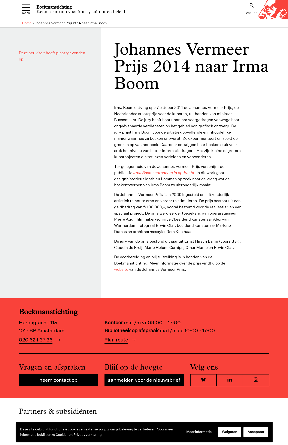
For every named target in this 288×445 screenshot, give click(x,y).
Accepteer (256, 432)
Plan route (116, 340)
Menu (26, 10)
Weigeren (229, 432)
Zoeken (252, 9)
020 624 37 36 (35, 340)
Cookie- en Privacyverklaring (79, 435)
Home (27, 23)
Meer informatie (199, 432)
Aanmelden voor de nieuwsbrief (144, 380)
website (121, 269)
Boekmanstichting (54, 7)
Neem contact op (58, 380)
